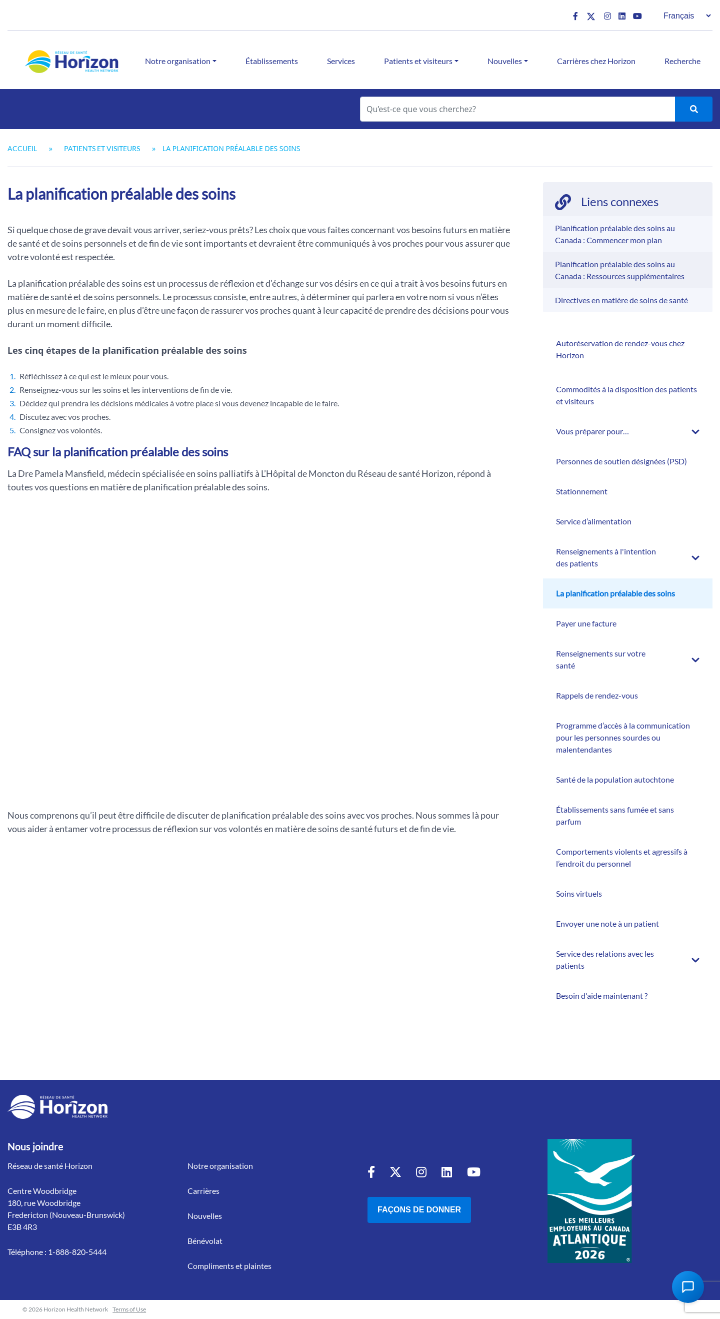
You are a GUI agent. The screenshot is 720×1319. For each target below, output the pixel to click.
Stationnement (582, 491)
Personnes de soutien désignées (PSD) (621, 461)
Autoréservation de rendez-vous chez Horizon (620, 349)
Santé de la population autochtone (615, 779)
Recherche (682, 61)
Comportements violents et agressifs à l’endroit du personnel (622, 857)
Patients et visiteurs (418, 61)
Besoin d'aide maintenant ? (602, 995)
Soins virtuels (579, 893)
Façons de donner (419, 1209)
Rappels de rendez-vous (597, 695)
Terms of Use (129, 1309)
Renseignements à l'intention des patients (606, 557)
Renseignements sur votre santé (601, 659)
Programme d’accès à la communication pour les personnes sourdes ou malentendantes (623, 737)
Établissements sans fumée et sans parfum (615, 815)
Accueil (22, 148)
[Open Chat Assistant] (688, 1287)
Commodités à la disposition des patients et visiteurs (626, 395)
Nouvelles (505, 61)
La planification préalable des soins (615, 593)
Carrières (204, 1190)
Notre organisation (177, 61)
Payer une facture (586, 623)
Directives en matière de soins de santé (621, 300)
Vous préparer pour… (592, 431)
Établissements (272, 61)
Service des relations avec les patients (605, 959)
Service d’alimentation (594, 521)
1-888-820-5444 (77, 1251)
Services (341, 61)
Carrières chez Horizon (596, 61)
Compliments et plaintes (230, 1265)
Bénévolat (205, 1240)
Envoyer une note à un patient (607, 923)
